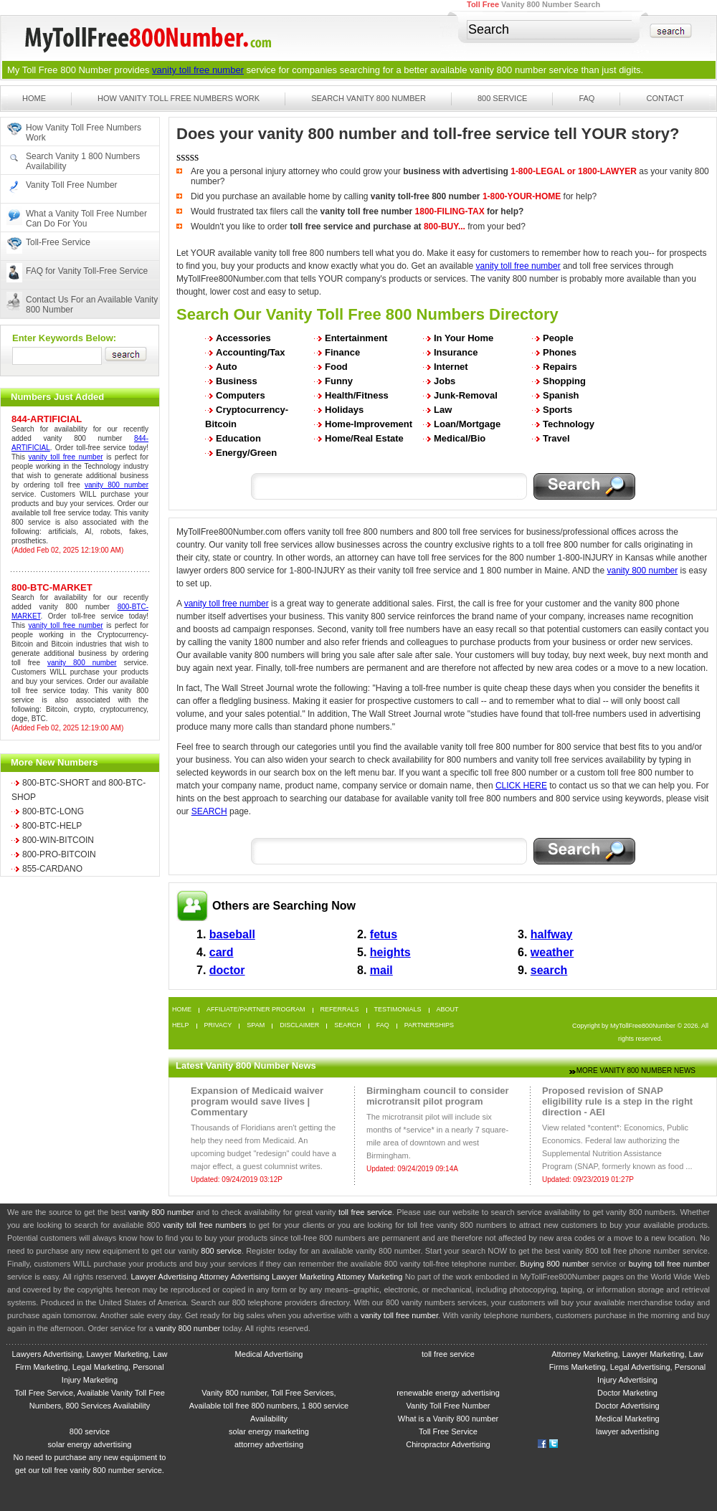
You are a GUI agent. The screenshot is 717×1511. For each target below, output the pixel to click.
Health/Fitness (357, 395)
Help (180, 1025)
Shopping (564, 381)
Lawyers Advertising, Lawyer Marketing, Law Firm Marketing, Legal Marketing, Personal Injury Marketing (89, 1367)
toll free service (365, 1212)
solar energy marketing (269, 1431)
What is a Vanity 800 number (448, 1418)
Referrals (339, 1009)
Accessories (243, 338)
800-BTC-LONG (53, 811)
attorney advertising (268, 1444)
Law (443, 409)
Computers (240, 395)
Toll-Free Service (58, 242)
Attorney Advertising (234, 1276)
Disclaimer (299, 1025)
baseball (232, 934)
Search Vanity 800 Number (368, 98)
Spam (256, 1025)
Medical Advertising (269, 1354)
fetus (383, 934)
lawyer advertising (627, 1431)
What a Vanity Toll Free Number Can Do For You (86, 219)
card (221, 952)
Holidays (344, 409)
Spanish (561, 395)
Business (236, 381)
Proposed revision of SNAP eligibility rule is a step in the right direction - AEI (617, 1101)
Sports (557, 409)
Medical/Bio (459, 438)
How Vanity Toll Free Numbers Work (179, 98)
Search (347, 1025)
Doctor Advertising (627, 1405)
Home (34, 98)
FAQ (586, 98)
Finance (342, 352)
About (448, 1009)
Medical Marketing (627, 1418)
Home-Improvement (368, 424)
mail (381, 970)
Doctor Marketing (627, 1392)
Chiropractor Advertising (448, 1444)
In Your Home (463, 338)
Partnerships (429, 1025)
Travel (556, 438)
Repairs (560, 366)
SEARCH (209, 811)
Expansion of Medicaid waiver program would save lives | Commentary (257, 1101)
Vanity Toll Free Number (72, 185)
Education (238, 438)
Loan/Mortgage (467, 424)
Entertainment (356, 338)
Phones (559, 352)
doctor (227, 970)
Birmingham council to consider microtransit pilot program (437, 1096)
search (549, 970)
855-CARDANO (52, 869)
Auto (226, 366)
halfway (552, 934)
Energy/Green (246, 452)
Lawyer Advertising (163, 1276)
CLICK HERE (521, 786)
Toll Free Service (448, 1431)
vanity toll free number (198, 70)
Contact (664, 98)
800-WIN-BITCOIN (58, 840)
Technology (568, 424)
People (558, 338)
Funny (339, 381)
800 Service (503, 98)
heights (390, 952)
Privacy (218, 1025)
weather (552, 952)
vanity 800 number (508, 70)
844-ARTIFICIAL (46, 419)
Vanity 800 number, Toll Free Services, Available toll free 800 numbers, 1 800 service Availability (268, 1405)
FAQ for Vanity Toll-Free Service (87, 271)
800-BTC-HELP (52, 826)
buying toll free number (669, 1263)
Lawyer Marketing (303, 1276)
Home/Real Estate (364, 438)
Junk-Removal (466, 395)
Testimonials (398, 1009)
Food (336, 366)
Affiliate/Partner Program (255, 1009)
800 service (221, 1251)
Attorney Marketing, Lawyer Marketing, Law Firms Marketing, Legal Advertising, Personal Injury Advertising (627, 1367)
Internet (451, 366)
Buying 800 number (554, 1263)
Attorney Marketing (369, 1276)
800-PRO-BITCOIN (59, 854)
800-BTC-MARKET (51, 587)
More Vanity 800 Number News (635, 1070)
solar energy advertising (90, 1444)
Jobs (444, 381)
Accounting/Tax (250, 352)
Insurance (456, 352)
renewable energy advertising (448, 1392)
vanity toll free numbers (204, 1225)
